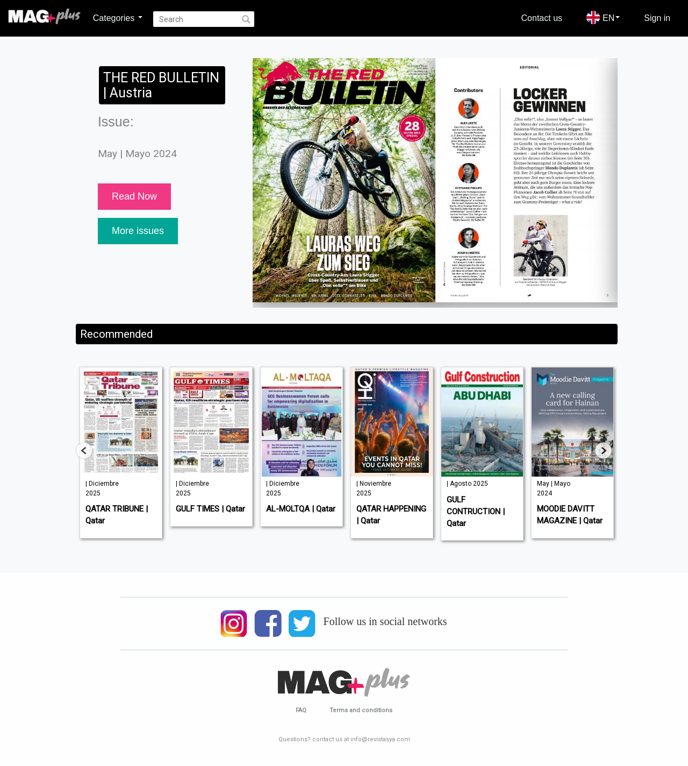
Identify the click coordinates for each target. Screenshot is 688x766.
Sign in (657, 17)
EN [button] (603, 17)
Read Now (134, 196)
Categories (117, 17)
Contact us (541, 17)
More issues (138, 231)
